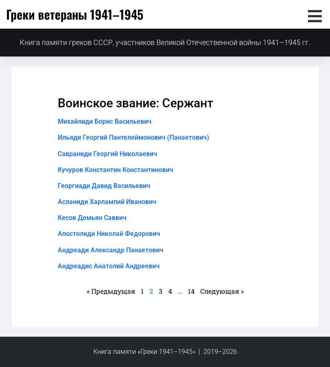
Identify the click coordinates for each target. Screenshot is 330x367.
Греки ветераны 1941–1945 (74, 14)
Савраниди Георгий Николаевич (107, 154)
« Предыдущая (111, 291)
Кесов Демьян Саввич (92, 218)
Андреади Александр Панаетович (110, 250)
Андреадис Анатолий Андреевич (109, 266)
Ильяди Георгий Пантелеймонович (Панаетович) (133, 137)
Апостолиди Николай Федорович (109, 234)
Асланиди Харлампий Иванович (107, 202)
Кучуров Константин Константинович (115, 170)
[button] (314, 16)
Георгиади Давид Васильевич (104, 186)
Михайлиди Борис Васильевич (104, 121)
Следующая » (222, 291)
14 (191, 291)
